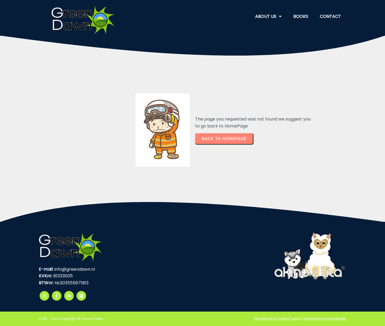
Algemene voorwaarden (324, 318)
